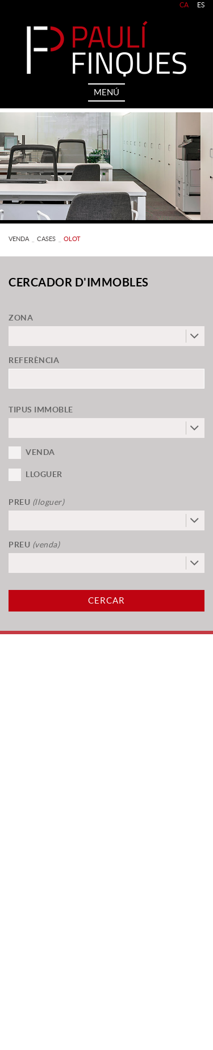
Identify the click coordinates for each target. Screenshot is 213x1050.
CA (184, 5)
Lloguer (44, 474)
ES (201, 5)
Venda (40, 452)
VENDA (19, 238)
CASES (46, 238)
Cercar (106, 600)
